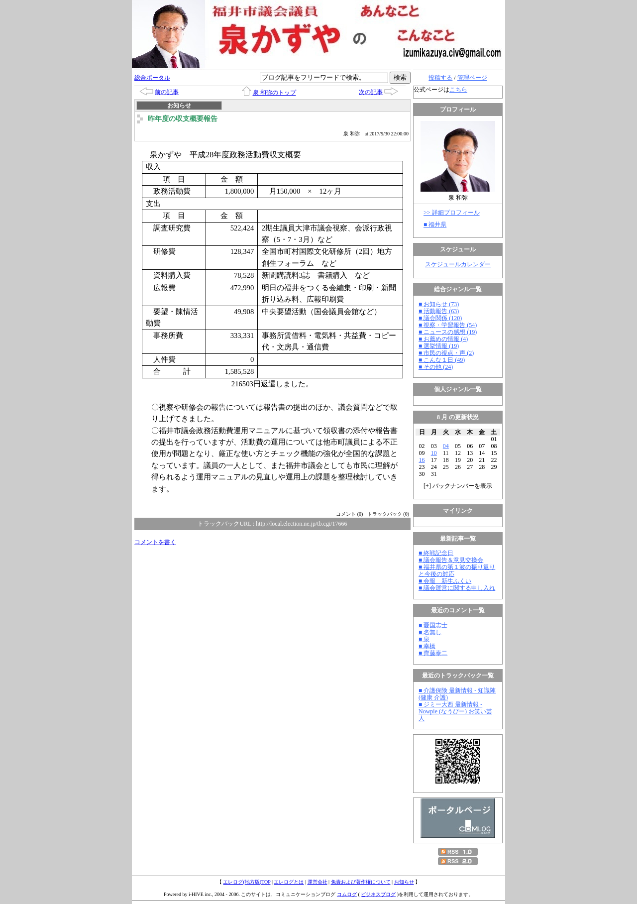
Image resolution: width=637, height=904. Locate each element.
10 (434, 453)
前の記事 (167, 92)
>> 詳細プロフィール (452, 212)
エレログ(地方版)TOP (246, 882)
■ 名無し (430, 632)
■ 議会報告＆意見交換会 (451, 560)
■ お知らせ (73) (439, 304)
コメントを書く (155, 542)
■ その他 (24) (436, 366)
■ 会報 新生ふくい (445, 580)
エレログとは (289, 882)
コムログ (347, 894)
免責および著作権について (361, 882)
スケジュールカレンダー (458, 264)
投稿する (440, 77)
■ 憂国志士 (433, 625)
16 (422, 459)
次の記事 (371, 92)
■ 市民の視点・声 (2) (446, 352)
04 (446, 446)
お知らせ (404, 882)
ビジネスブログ (378, 894)
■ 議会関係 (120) (440, 318)
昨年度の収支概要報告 (182, 118)
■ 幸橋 (427, 646)
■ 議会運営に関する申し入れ (457, 587)
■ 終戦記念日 (436, 553)
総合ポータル (152, 77)
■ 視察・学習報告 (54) (448, 325)
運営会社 (317, 882)
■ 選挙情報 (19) (439, 345)
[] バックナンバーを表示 (458, 485)
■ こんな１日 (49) (442, 359)
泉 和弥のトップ (274, 92)
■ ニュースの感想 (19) (448, 332)
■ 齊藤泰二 (433, 653)
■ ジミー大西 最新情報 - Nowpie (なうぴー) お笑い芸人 (455, 711)
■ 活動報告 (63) (439, 311)
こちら (458, 89)
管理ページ (472, 77)
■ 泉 (424, 639)
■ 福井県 (435, 224)
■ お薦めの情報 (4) (443, 339)
